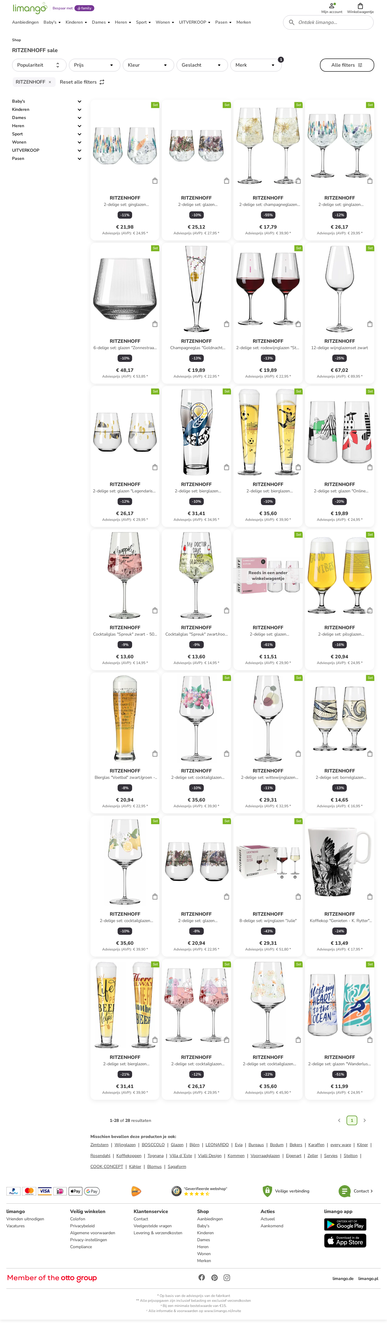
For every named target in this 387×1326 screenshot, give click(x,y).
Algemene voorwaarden (92, 1238)
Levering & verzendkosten (158, 1238)
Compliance (81, 1252)
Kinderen (20, 114)
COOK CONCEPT (106, 1171)
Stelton (351, 1160)
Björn (195, 1149)
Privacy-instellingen (88, 1245)
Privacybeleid (82, 1231)
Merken (204, 1266)
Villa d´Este (181, 1160)
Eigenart (293, 1160)
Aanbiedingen (210, 1224)
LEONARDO (217, 1149)
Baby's (18, 106)
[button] (361, 9)
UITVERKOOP (25, 155)
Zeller (312, 1160)
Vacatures (16, 1231)
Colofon (78, 1224)
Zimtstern (99, 1149)
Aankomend (271, 1231)
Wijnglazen (125, 1149)
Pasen (18, 164)
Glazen (177, 1149)
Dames (19, 123)
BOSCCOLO (153, 1149)
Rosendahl (100, 1160)
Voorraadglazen (265, 1160)
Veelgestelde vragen (153, 1231)
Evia (238, 1149)
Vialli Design (210, 1160)
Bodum (277, 1149)
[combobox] (328, 27)
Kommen (236, 1160)
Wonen (19, 147)
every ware (340, 1149)
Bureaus (256, 1149)
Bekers (296, 1149)
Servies (331, 1160)
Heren (18, 131)
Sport (17, 139)
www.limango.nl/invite (222, 1316)
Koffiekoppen (128, 1160)
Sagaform (177, 1171)
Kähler (135, 1171)
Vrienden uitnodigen (26, 1224)
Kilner (362, 1149)
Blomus (154, 1171)
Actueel (267, 1224)
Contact (141, 1224)
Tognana (156, 1160)
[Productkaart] (125, 175)
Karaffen (316, 1149)
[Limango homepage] (29, 9)
